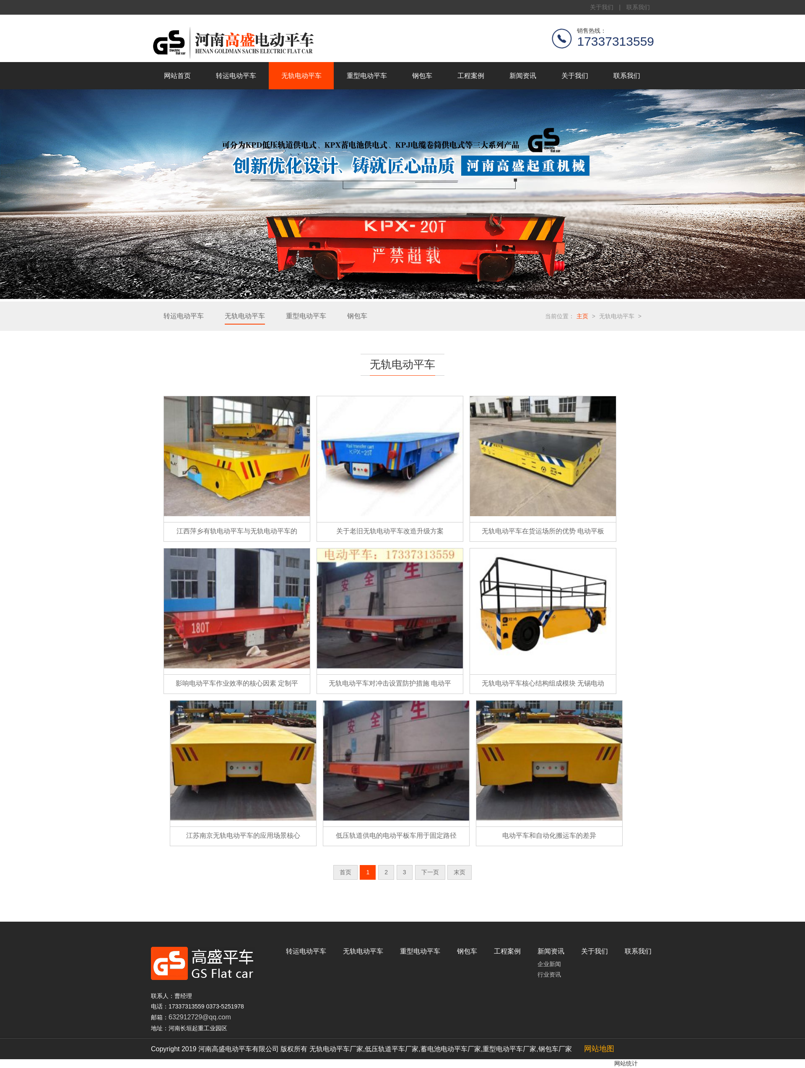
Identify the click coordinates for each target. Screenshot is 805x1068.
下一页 (430, 872)
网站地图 (599, 1049)
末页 (459, 872)
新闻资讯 (522, 75)
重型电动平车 (367, 75)
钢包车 (422, 75)
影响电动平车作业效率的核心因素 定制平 (237, 683)
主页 (582, 316)
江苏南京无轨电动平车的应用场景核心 (243, 835)
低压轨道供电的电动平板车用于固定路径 (396, 835)
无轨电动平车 (301, 75)
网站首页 (177, 75)
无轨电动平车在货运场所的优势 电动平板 (543, 531)
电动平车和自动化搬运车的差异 (549, 835)
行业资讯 (549, 974)
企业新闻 (549, 964)
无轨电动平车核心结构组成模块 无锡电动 (543, 683)
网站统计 (626, 1063)
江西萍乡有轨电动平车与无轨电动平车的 (237, 531)
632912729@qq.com (200, 1017)
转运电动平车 (236, 75)
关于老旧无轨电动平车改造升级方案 (390, 531)
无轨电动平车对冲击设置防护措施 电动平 (390, 683)
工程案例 (470, 75)
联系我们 (638, 7)
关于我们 (601, 7)
